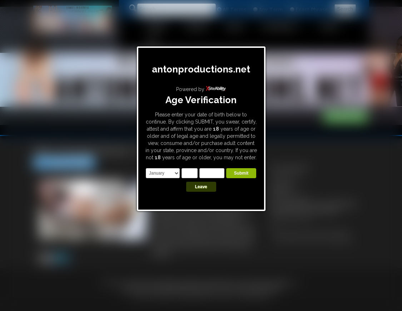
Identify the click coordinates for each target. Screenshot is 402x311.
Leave (201, 186)
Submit (241, 173)
